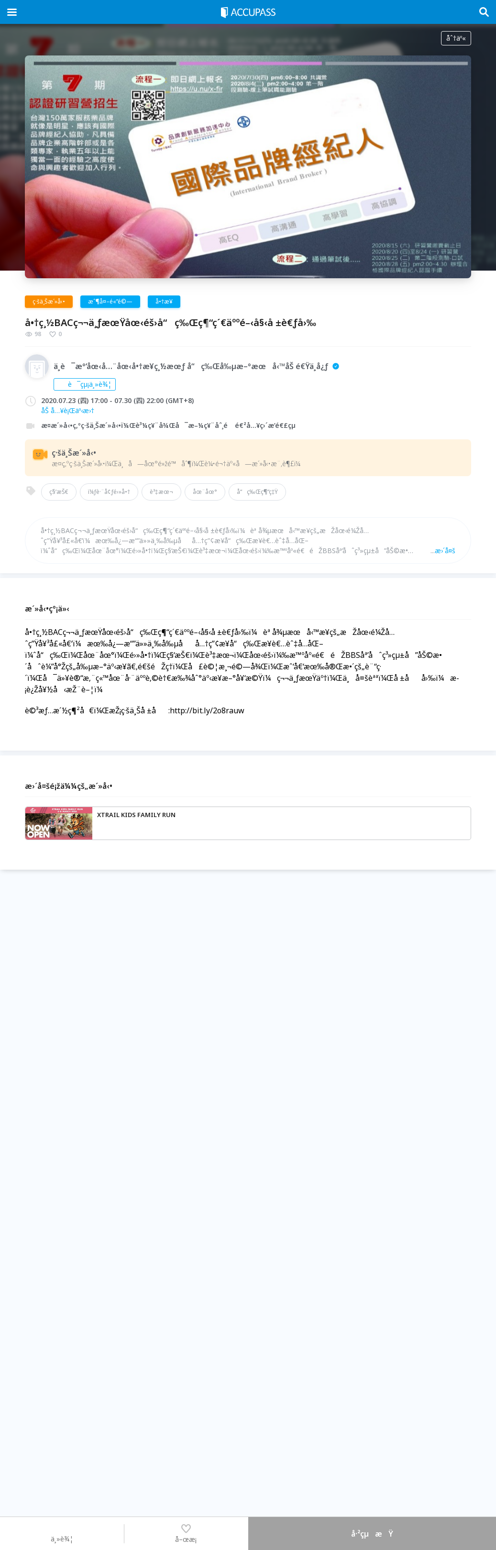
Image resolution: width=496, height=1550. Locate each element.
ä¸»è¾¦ (62, 1533)
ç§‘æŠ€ (58, 492)
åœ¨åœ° (205, 492)
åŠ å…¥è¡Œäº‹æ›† (67, 410)
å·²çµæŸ (372, 1533)
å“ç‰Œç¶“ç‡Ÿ (257, 492)
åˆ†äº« (456, 38)
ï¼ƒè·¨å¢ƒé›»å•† (109, 492)
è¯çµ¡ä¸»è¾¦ (84, 384)
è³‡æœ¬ (161, 492)
